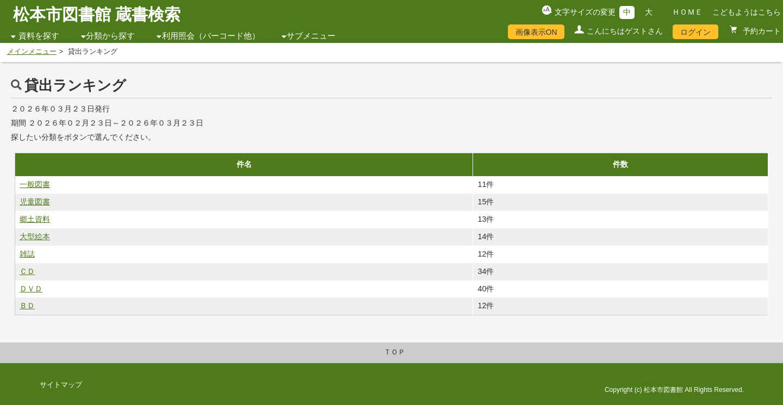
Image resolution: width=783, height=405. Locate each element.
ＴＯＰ (394, 352)
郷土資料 (35, 219)
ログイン (695, 32)
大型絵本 (35, 236)
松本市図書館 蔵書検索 (97, 14)
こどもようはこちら (746, 12)
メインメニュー (32, 51)
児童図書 (35, 201)
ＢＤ (27, 305)
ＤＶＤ (31, 288)
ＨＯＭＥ (687, 12)
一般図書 (35, 184)
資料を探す (38, 36)
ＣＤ (27, 271)
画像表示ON (536, 32)
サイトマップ (61, 385)
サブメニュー (311, 36)
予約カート (761, 31)
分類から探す (110, 36)
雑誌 (27, 254)
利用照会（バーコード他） (211, 36)
